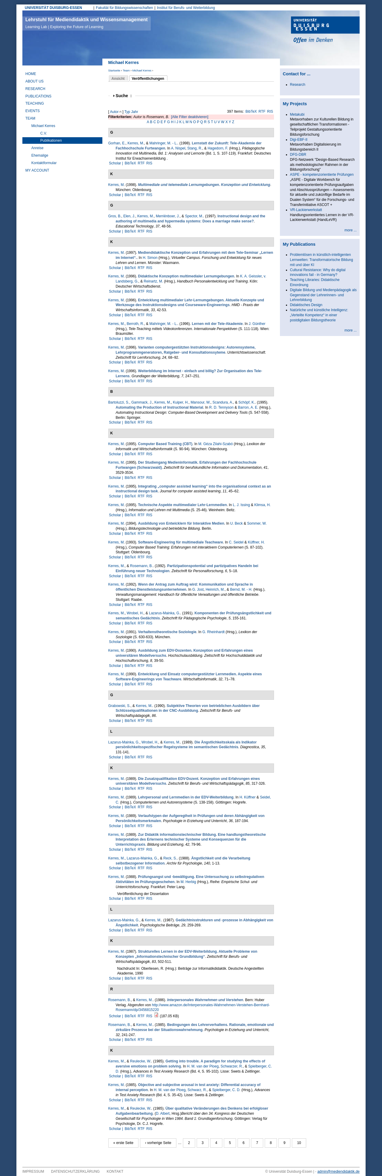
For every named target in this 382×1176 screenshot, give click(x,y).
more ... (350, 230)
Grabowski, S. (119, 706)
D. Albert (163, 1113)
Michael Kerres (141, 70)
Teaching (34, 103)
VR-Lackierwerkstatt (306, 210)
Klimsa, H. (262, 505)
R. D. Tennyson (221, 407)
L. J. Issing (241, 505)
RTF (261, 111)
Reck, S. (170, 858)
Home (30, 74)
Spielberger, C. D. (226, 1090)
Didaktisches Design (306, 305)
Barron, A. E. (248, 407)
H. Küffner (247, 797)
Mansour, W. (201, 402)
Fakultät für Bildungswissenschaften (124, 8)
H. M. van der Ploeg (202, 1066)
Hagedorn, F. (218, 148)
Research (35, 89)
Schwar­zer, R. (232, 1066)
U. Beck (236, 523)
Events (32, 111)
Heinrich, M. (215, 589)
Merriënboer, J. (168, 216)
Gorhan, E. (117, 143)
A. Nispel (178, 148)
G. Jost (198, 589)
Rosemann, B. (141, 566)
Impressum (33, 1171)
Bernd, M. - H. (241, 589)
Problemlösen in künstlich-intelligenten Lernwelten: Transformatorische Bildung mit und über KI (321, 260)
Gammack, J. (142, 402)
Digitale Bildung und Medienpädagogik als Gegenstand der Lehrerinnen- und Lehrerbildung (323, 295)
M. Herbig (188, 882)
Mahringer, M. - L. (164, 143)
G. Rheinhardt (213, 632)
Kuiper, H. (181, 402)
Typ (127, 112)
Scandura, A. (222, 402)
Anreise (37, 148)
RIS (270, 111)
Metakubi (297, 114)
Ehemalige (39, 155)
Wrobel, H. (135, 613)
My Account (37, 170)
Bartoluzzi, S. (119, 402)
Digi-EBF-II (299, 140)
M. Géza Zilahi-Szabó (215, 444)
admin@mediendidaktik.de (338, 1171)
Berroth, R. (135, 324)
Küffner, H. (256, 542)
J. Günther (257, 324)
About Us (34, 81)
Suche (124, 96)
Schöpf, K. (246, 402)
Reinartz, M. (153, 281)
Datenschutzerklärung (75, 1171)
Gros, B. (114, 216)
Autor (114, 112)
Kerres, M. (135, 143)
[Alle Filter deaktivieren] (189, 117)
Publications (38, 96)
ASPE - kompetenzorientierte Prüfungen (322, 174)
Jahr (134, 112)
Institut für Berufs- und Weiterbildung (186, 8)
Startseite (114, 70)
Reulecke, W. (140, 1061)
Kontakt (115, 1171)
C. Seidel (236, 542)
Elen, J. (129, 216)
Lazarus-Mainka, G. (164, 613)
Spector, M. (194, 216)
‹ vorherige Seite (158, 1143)
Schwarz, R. (197, 1090)
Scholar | (116, 163)
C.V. (43, 133)
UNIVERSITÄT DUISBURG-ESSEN (53, 8)
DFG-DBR (298, 154)
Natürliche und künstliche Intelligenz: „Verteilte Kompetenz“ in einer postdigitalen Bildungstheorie (319, 315)
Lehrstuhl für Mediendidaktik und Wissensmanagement (86, 23)
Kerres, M (116, 185)
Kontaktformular (44, 163)
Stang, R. (194, 148)
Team (126, 70)
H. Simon (150, 258)
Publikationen (51, 140)
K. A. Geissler (251, 276)
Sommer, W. (257, 523)
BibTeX (251, 111)
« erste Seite (123, 1143)
